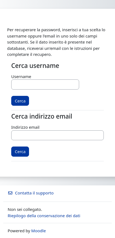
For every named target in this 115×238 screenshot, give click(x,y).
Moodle (38, 230)
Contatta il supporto (31, 193)
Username (21, 76)
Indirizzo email (25, 127)
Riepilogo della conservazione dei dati (44, 215)
